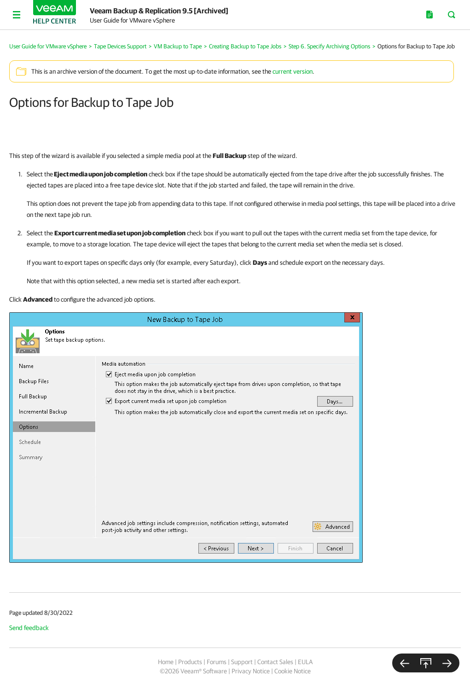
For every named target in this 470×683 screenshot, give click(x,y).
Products (190, 661)
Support (242, 661)
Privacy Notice (251, 671)
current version (293, 71)
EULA (305, 661)
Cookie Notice (292, 671)
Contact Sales (275, 661)
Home (166, 661)
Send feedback (29, 627)
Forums (216, 661)
